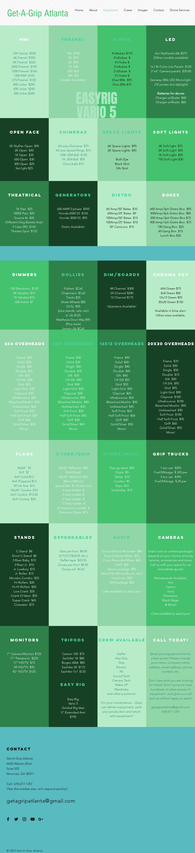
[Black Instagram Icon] (24, 819)
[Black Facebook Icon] (8, 819)
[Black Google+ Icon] (40, 819)
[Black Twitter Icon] (16, 819)
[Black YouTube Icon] (32, 819)
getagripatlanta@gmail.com (170, 707)
